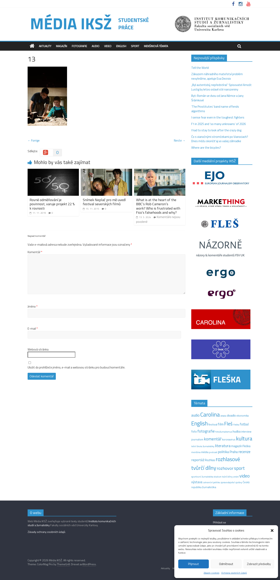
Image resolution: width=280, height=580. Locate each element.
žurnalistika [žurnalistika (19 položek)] (209, 487)
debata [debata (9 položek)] (223, 415)
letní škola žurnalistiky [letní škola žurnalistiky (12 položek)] (202, 446)
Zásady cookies (211, 573)
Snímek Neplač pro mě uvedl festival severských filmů (104, 202)
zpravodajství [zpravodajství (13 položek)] (227, 482)
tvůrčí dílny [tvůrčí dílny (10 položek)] (227, 476)
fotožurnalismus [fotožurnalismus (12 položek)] (223, 432)
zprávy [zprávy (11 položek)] (238, 482)
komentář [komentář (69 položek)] (212, 439)
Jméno (32, 306)
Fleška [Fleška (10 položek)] (236, 424)
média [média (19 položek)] (204, 452)
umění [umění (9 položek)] (236, 476)
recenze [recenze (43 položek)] (244, 451)
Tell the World (200, 67)
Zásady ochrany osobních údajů (46, 532)
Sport (135, 46)
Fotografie (79, 46)
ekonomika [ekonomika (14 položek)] (242, 416)
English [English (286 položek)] (199, 423)
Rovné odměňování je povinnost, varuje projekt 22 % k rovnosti (52, 204)
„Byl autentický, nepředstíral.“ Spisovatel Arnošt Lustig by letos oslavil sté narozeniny (221, 87)
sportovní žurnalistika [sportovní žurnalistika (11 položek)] (202, 476)
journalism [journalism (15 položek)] (197, 439)
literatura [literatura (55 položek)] (223, 446)
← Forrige (34, 140)
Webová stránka (38, 349)
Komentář (35, 252)
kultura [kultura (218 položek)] (244, 438)
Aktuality (45, 46)
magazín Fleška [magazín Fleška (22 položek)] (240, 446)
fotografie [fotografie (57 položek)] (206, 431)
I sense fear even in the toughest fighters (217, 117)
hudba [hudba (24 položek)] (237, 431)
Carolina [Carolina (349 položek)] (210, 414)
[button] (272, 530)
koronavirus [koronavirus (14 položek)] (228, 439)
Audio (95, 46)
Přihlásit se (219, 522)
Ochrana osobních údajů (234, 573)
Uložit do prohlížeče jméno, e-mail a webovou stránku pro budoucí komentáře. (76, 367)
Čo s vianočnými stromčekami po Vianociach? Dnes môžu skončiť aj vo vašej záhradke (219, 139)
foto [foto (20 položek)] (194, 431)
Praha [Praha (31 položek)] (234, 451)
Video (107, 46)
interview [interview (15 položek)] (246, 432)
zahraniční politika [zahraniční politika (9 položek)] (211, 482)
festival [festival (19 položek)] (212, 424)
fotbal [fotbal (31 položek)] (244, 424)
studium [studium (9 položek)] (217, 476)
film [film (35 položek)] (221, 424)
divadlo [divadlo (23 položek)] (231, 415)
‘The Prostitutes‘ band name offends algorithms (215, 108)
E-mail (33, 328)
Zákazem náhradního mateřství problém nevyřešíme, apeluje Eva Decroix (217, 76)
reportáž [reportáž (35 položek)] (197, 460)
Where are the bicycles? (206, 147)
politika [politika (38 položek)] (223, 451)
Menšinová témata (156, 46)
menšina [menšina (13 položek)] (196, 452)
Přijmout (193, 564)
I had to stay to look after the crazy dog (216, 130)
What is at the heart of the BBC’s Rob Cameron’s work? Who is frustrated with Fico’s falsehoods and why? (158, 206)
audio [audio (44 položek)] (195, 415)
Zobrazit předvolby (259, 564)
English (121, 46)
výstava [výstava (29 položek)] (197, 481)
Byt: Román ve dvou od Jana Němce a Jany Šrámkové (217, 98)
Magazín (61, 46)
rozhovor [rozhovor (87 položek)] (225, 468)
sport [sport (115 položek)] (239, 468)
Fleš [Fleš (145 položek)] (228, 423)
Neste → (179, 140)
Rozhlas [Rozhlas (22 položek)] (210, 460)
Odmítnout (226, 564)
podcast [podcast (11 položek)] (213, 452)
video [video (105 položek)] (244, 475)
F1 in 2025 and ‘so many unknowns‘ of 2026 (218, 124)
